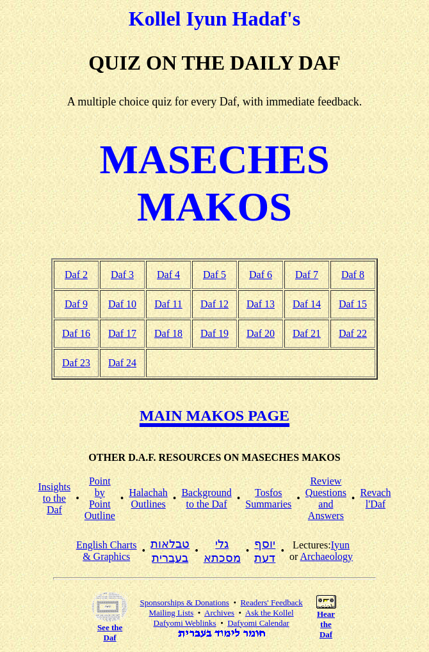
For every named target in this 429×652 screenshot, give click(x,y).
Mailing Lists (171, 612)
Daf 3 (122, 274)
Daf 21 (307, 333)
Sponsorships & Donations (184, 602)
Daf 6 (260, 274)
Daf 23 (76, 362)
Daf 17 (122, 333)
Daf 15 (353, 304)
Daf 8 (352, 274)
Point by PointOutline (100, 498)
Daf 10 (122, 304)
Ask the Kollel (269, 612)
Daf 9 (76, 304)
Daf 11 (168, 304)
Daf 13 (261, 304)
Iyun (340, 544)
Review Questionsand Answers (325, 498)
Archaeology (326, 556)
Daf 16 (76, 333)
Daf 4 (168, 274)
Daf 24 (122, 362)
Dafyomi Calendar (258, 623)
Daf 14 (307, 304)
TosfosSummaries (268, 498)
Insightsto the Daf (54, 498)
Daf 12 (214, 304)
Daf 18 (168, 333)
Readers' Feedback (271, 602)
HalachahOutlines (148, 498)
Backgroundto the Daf (206, 498)
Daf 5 (214, 274)
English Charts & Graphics (106, 550)
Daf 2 (76, 274)
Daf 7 (306, 274)
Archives (219, 612)
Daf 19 (214, 333)
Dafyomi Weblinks (185, 623)
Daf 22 (353, 333)
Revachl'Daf (375, 498)
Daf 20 (261, 333)
